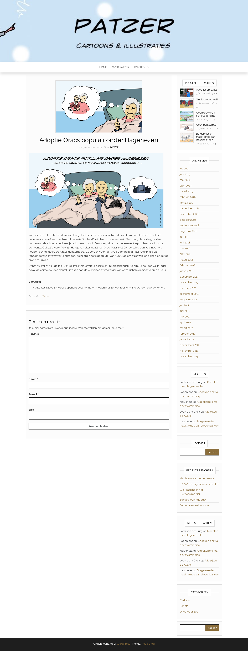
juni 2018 (185, 242)
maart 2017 (186, 328)
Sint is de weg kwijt (207, 99)
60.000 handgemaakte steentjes (199, 484)
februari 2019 (188, 197)
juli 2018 (184, 236)
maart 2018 (186, 259)
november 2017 (189, 282)
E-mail (34, 394)
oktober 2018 (188, 219)
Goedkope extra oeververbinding (205, 114)
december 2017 (189, 276)
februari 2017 (187, 333)
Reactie (34, 333)
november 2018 (189, 214)
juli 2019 (184, 168)
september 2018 (189, 225)
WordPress (123, 643)
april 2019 (186, 185)
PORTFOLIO (141, 67)
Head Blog (148, 643)
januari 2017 (187, 339)
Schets (184, 606)
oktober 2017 (188, 288)
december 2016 (189, 345)
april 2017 (185, 322)
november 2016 (189, 350)
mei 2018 (185, 248)
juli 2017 (184, 305)
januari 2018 (187, 271)
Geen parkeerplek (206, 124)
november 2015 (189, 356)
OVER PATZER (120, 67)
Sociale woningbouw (193, 499)
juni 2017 (185, 310)
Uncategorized (189, 611)
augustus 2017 (188, 299)
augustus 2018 (188, 231)
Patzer (114, 147)
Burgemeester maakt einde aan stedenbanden (205, 136)
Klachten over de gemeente (197, 478)
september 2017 (189, 293)
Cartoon (46, 296)
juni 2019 (185, 174)
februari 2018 (187, 265)
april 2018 (185, 254)
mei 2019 (185, 180)
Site (31, 409)
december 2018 (189, 208)
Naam (33, 379)
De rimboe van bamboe (194, 505)
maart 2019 (186, 191)
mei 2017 (185, 316)
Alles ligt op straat (206, 89)
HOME (103, 67)
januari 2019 (187, 202)
